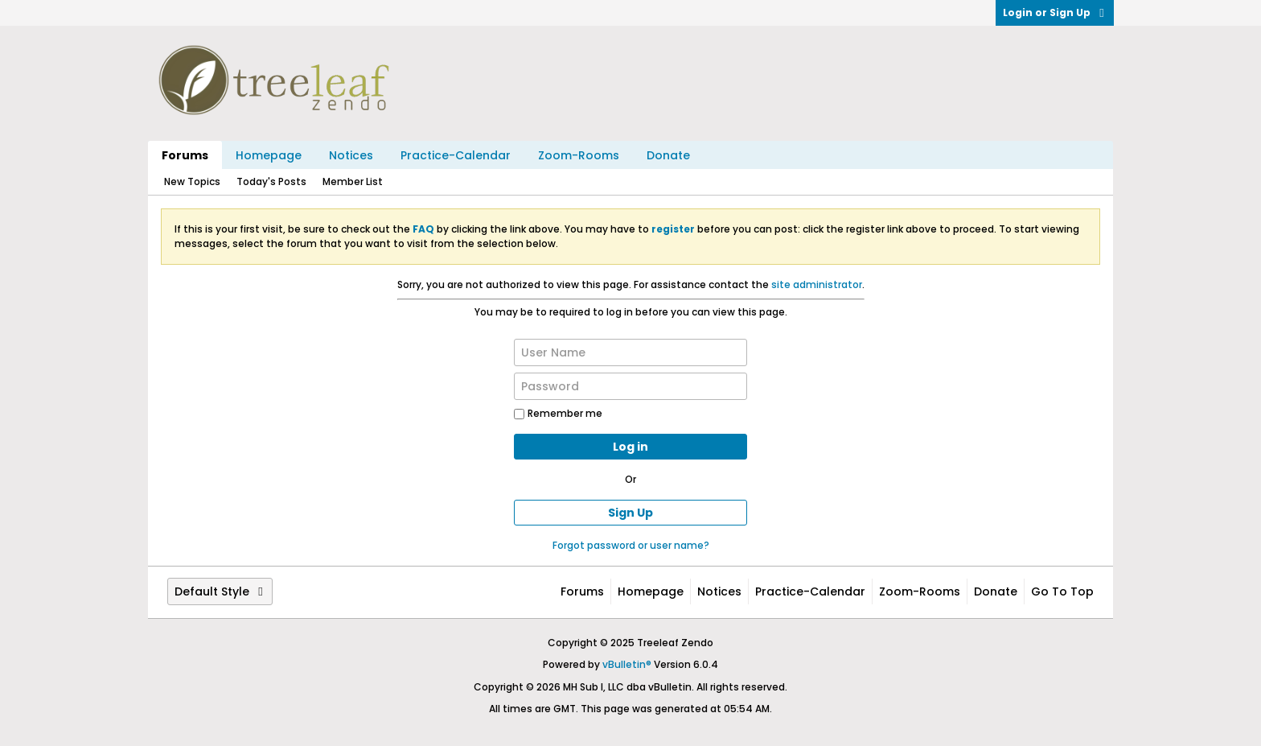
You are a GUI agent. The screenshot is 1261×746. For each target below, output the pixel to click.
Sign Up (630, 513)
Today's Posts (271, 181)
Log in (630, 447)
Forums (185, 155)
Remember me (558, 413)
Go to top (1062, 591)
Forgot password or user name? (630, 545)
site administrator (816, 284)
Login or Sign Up (1055, 12)
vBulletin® (626, 664)
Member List (352, 181)
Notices (351, 155)
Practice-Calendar (455, 155)
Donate (668, 155)
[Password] (630, 386)
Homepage (269, 155)
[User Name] (630, 352)
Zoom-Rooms (578, 155)
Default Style (220, 591)
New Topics (192, 181)
